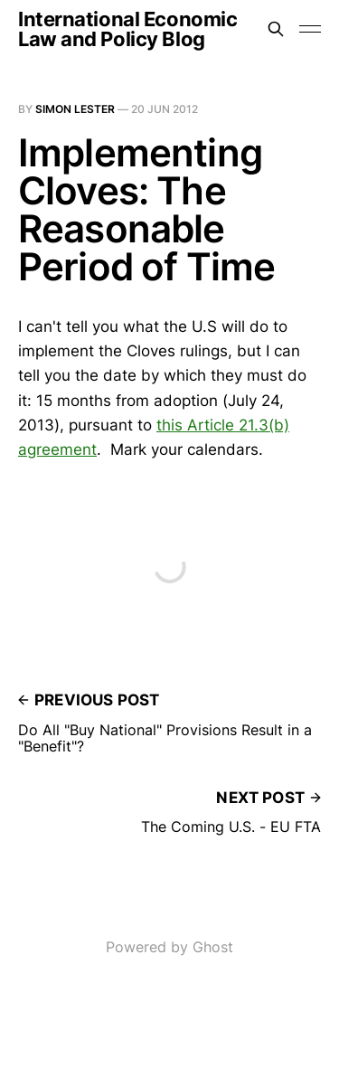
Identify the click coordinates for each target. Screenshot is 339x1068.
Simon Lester (75, 109)
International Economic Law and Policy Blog (127, 29)
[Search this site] (275, 29)
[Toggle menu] (310, 29)
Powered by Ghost (169, 947)
